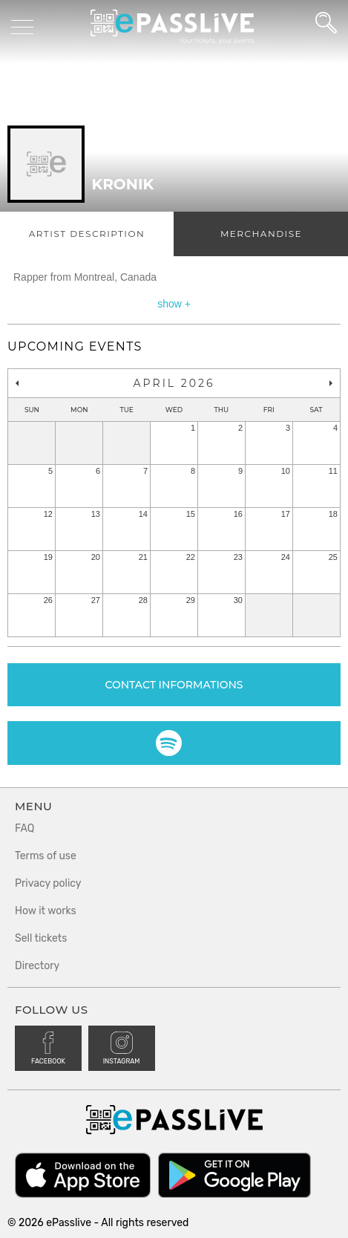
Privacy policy (48, 883)
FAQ (24, 828)
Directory (37, 966)
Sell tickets (41, 938)
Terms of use (45, 856)
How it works (45, 911)
